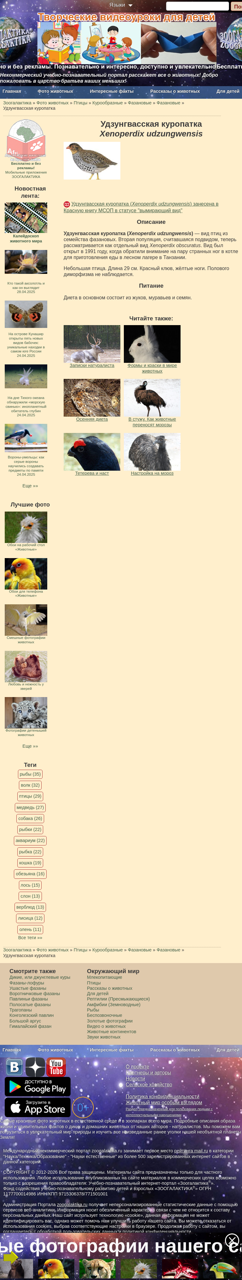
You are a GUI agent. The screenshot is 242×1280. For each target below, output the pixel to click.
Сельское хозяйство (149, 1084)
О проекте (137, 1066)
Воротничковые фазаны (34, 993)
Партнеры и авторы (148, 1072)
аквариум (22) (30, 840)
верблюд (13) (30, 907)
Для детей (227, 91)
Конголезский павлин (31, 1015)
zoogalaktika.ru (72, 1204)
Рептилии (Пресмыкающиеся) (118, 998)
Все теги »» (30, 937)
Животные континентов (111, 1031)
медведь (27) (30, 807)
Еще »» (30, 485)
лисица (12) (30, 918)
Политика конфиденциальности (162, 1096)
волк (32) (30, 785)
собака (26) (30, 818)
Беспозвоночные (104, 1015)
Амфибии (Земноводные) (114, 1004)
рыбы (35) (30, 774)
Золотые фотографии (110, 1020)
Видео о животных (106, 1026)
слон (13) (30, 896)
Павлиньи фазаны (28, 998)
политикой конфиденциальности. (158, 1231)
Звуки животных (103, 1036)
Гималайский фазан (30, 1026)
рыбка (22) (30, 851)
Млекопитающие (104, 977)
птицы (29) (30, 796)
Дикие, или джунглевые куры (39, 977)
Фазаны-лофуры (26, 982)
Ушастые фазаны (27, 988)
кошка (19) (30, 862)
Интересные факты (112, 91)
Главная (12, 91)
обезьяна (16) (30, 873)
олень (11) (30, 929)
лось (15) (30, 885)
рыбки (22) (30, 829)
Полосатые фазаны (30, 1004)
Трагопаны (20, 1009)
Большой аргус (25, 1020)
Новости (135, 1078)
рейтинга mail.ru (191, 1150)
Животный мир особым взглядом (164, 1102)
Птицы (94, 982)
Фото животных (55, 91)
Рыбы (93, 1009)
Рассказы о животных (175, 91)
